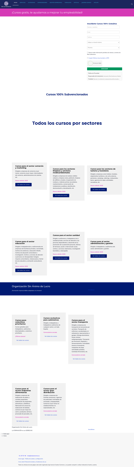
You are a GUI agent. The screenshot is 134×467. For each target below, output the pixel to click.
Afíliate (96, 2)
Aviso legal (21, 459)
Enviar (104, 69)
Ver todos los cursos (23, 184)
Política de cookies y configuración (34, 459)
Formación (68, 2)
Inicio (15, 2)
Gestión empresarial (56, 2)
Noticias (76, 2)
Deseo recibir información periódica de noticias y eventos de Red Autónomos (103, 53)
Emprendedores (42, 2)
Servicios (22, 2)
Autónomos (31, 2)
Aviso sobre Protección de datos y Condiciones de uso (32, 462)
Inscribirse (91, 290)
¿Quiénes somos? (86, 2)
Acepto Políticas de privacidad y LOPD (99, 58)
